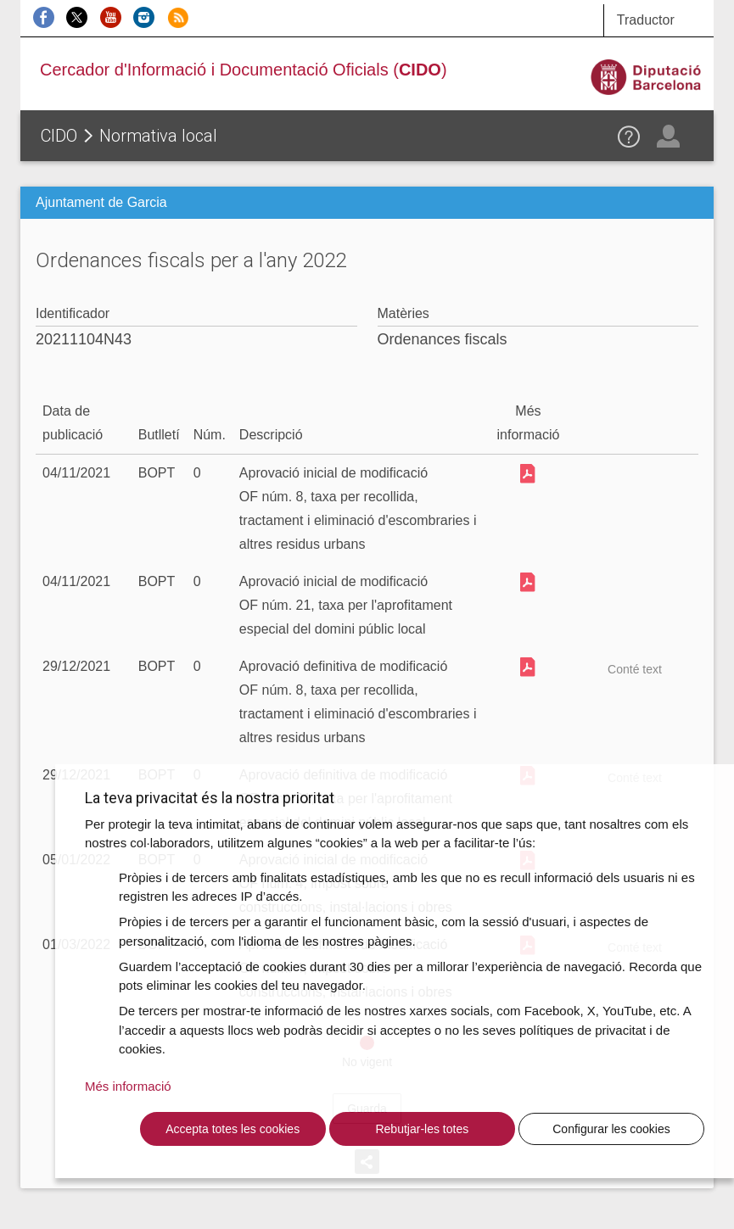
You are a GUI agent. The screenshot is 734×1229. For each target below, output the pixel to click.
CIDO (59, 136)
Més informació (128, 1086)
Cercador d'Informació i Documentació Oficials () (243, 69)
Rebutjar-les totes (421, 1129)
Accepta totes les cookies (232, 1129)
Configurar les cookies (611, 1129)
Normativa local (158, 136)
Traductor (646, 20)
